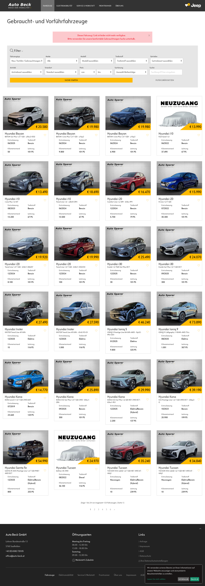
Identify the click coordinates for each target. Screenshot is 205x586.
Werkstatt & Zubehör (84, 560)
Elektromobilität (64, 6)
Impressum (144, 546)
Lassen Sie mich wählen (156, 579)
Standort (48, 67)
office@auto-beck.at (15, 556)
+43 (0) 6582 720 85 (15, 551)
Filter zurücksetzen (165, 80)
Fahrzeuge (47, 6)
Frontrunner (105, 6)
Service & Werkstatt (86, 6)
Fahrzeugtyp (15, 56)
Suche (152, 67)
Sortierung (119, 67)
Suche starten (71, 80)
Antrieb (13, 67)
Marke (48, 56)
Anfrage (143, 541)
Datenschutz (145, 556)
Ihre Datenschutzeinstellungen (153, 560)
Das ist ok (194, 579)
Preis (81, 67)
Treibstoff (119, 56)
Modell (83, 56)
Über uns (119, 6)
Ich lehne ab (183, 579)
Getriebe (153, 56)
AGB (141, 551)
